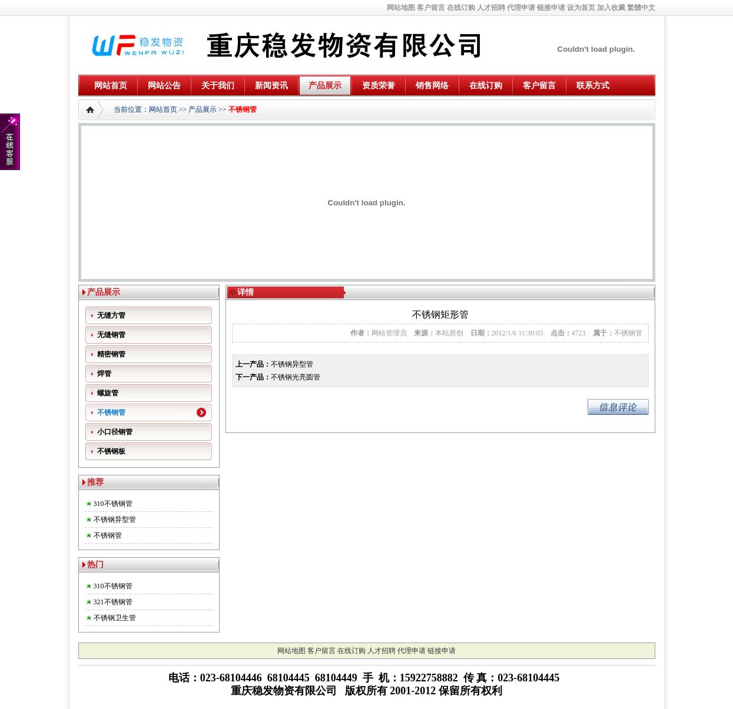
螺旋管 (107, 393)
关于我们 (217, 85)
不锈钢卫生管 (115, 618)
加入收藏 (611, 8)
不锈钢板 (111, 451)
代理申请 (521, 8)
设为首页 (581, 8)
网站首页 (110, 85)
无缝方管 (111, 315)
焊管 (104, 374)
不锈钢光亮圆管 (295, 377)
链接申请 (551, 8)
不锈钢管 (242, 109)
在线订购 (461, 8)
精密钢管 (111, 354)
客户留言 (431, 8)
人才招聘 (491, 8)
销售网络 (432, 85)
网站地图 (401, 8)
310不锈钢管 (113, 504)
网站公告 (164, 85)
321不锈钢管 (113, 602)
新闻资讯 (271, 85)
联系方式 (592, 85)
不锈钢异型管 (115, 519)
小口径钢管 (114, 432)
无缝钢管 (111, 335)
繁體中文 (641, 8)
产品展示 (325, 85)
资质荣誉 (378, 85)
